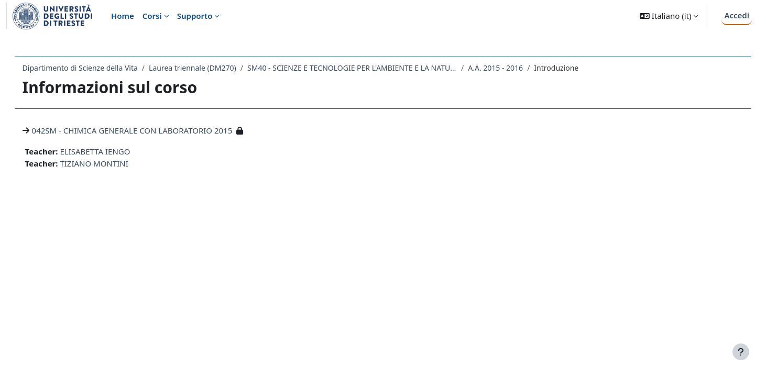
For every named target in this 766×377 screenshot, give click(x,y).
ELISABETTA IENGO (110, 151)
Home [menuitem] (122, 15)
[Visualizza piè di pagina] (740, 351)
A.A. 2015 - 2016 (510, 68)
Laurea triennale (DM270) (207, 68)
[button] (669, 16)
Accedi (736, 15)
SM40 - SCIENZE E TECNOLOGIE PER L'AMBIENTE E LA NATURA (367, 68)
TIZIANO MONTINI (109, 163)
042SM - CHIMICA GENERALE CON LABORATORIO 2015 (147, 130)
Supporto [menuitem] (195, 15)
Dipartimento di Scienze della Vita (94, 68)
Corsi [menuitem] (152, 15)
